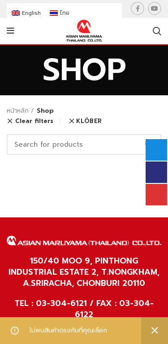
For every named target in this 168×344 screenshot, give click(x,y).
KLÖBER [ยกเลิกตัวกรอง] (89, 121)
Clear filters (34, 121)
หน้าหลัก (18, 110)
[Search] (84, 144)
